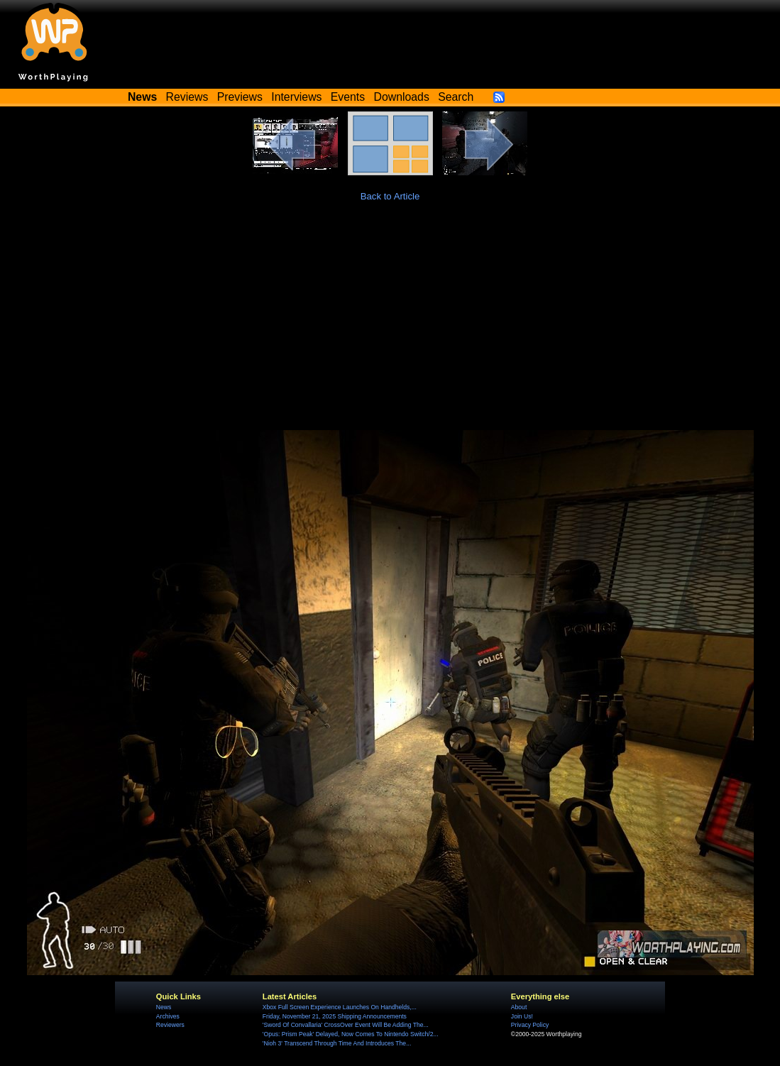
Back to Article (390, 196)
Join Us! (522, 1016)
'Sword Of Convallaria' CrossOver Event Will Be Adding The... (346, 1024)
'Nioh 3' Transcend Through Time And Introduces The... (337, 1043)
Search (455, 97)
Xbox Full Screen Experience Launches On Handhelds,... (340, 1007)
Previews (240, 97)
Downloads (401, 97)
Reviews (187, 97)
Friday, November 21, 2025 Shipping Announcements (335, 1016)
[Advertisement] (390, 323)
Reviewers (170, 1024)
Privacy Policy (530, 1024)
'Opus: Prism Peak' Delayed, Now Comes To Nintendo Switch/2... (351, 1034)
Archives (168, 1016)
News (163, 1007)
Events (348, 97)
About (519, 1007)
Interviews (296, 97)
